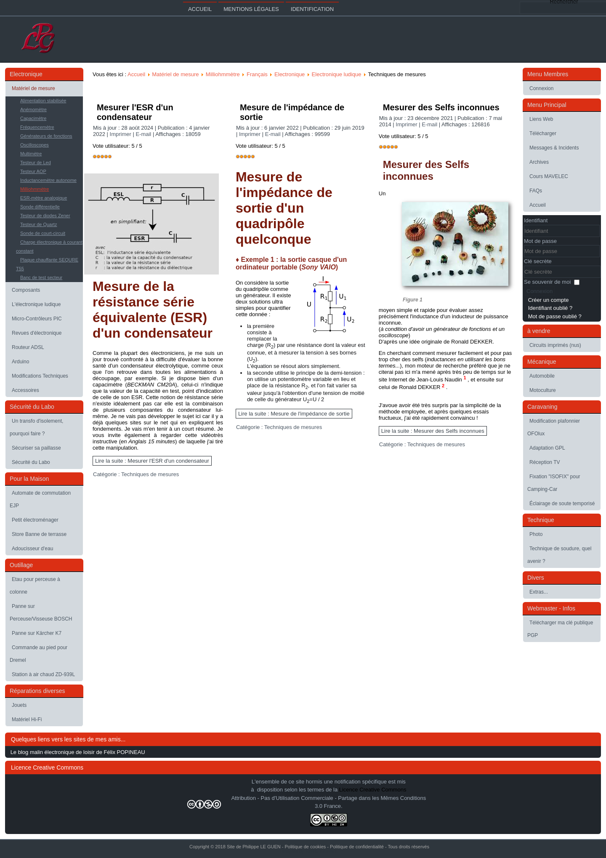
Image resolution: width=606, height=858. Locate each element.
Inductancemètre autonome (48, 180)
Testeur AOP (33, 171)
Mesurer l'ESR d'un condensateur (135, 112)
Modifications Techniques (40, 376)
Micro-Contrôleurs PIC (37, 319)
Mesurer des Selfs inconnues (441, 107)
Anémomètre (33, 109)
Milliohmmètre (34, 189)
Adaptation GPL (547, 448)
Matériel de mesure (33, 88)
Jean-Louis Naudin (439, 379)
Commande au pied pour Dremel (38, 654)
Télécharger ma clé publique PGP (560, 629)
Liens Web (541, 119)
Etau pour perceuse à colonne (35, 585)
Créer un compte (548, 300)
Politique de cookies (305, 846)
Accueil (200, 9)
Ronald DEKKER (420, 387)
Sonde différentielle (40, 206)
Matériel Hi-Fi (27, 719)
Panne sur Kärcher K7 (36, 633)
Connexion (541, 88)
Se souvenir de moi (547, 282)
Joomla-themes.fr (321, 851)
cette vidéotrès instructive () (158, 438)
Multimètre (31, 153)
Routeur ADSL (28, 347)
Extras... (538, 592)
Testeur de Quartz (38, 224)
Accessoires (25, 390)
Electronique (289, 74)
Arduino (20, 362)
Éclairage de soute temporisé (562, 503)
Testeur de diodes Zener (45, 215)
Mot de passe (540, 241)
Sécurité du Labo (31, 462)
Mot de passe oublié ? (555, 316)
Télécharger (542, 133)
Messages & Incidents (554, 148)
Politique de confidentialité (357, 846)
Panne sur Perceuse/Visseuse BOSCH (41, 612)
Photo (535, 534)
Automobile (542, 376)
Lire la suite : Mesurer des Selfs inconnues (432, 431)
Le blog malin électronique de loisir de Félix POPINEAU (78, 752)
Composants (26, 290)
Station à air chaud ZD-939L (43, 674)
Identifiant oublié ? (550, 308)
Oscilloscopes (34, 144)
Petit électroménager (35, 520)
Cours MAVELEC (548, 176)
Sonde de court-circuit (42, 233)
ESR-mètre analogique (43, 197)
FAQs (535, 191)
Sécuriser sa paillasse (36, 448)
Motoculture (542, 390)
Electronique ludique (336, 74)
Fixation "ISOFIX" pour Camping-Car (553, 483)
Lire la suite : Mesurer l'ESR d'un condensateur (152, 461)
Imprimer (121, 134)
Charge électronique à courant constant (49, 246)
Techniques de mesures (150, 474)
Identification (312, 9)
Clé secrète (538, 261)
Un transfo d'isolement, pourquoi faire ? (36, 427)
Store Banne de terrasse (39, 534)
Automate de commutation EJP (40, 499)
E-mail (144, 134)
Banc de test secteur (41, 277)
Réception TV (544, 462)
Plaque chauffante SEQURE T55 (47, 264)
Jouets (19, 705)
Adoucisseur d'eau (32, 549)
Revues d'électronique (36, 333)
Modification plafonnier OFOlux (553, 427)
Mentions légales (251, 9)
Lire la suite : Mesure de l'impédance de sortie (294, 413)
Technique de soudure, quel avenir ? (559, 555)
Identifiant (536, 220)
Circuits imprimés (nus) (555, 345)
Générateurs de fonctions (46, 136)
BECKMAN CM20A (151, 384)
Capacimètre (33, 118)
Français (257, 74)
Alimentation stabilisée (43, 100)
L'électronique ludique (36, 304)
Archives (539, 162)
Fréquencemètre (37, 127)
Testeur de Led (35, 162)
